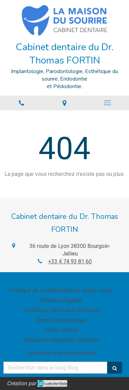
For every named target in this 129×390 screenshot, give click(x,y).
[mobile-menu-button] (107, 103)
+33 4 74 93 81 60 (70, 261)
